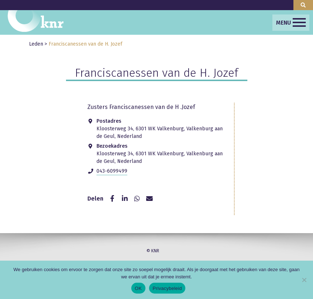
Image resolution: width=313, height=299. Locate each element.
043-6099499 (111, 171)
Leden (36, 44)
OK (138, 288)
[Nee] (304, 279)
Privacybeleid (167, 288)
